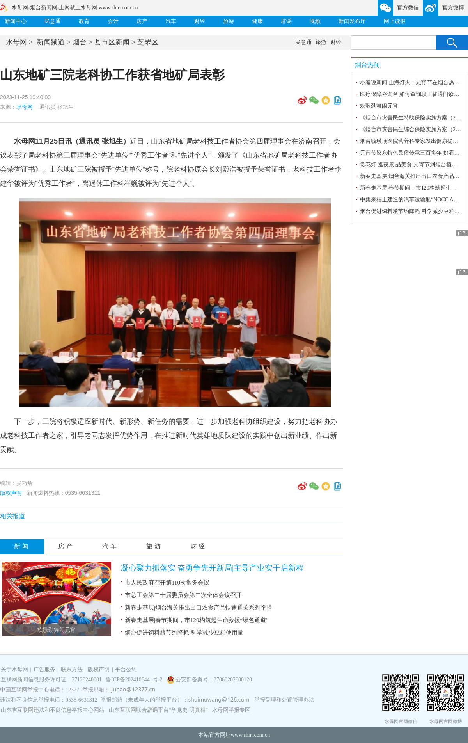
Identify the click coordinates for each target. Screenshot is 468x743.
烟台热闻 (367, 64)
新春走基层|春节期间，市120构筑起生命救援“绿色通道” (197, 620)
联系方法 (72, 669)
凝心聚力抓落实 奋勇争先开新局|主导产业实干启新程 (212, 567)
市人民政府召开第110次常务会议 (167, 582)
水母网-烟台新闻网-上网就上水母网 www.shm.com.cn (75, 8)
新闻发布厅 (352, 21)
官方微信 (408, 8)
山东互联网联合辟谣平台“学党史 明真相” (158, 710)
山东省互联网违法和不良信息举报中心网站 (53, 710)
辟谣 (286, 21)
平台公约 (126, 669)
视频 (315, 21)
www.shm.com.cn (250, 735)
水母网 (16, 42)
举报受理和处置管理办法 (284, 700)
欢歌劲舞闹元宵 (56, 630)
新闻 (22, 546)
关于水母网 (15, 669)
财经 (199, 21)
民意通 (52, 21)
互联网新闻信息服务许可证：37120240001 (51, 680)
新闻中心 (16, 21)
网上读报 (395, 21)
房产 (141, 21)
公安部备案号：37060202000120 (214, 680)
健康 (257, 21)
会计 (113, 21)
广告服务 (44, 669)
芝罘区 (147, 42)
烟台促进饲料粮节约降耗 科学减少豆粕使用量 (184, 632)
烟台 (80, 42)
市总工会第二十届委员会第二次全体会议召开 (183, 595)
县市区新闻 (111, 42)
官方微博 (453, 8)
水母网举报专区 (231, 710)
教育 (84, 21)
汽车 (170, 21)
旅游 (228, 21)
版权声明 (11, 493)
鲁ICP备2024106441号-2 (135, 680)
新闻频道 (51, 42)
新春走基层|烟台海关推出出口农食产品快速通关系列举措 (198, 607)
